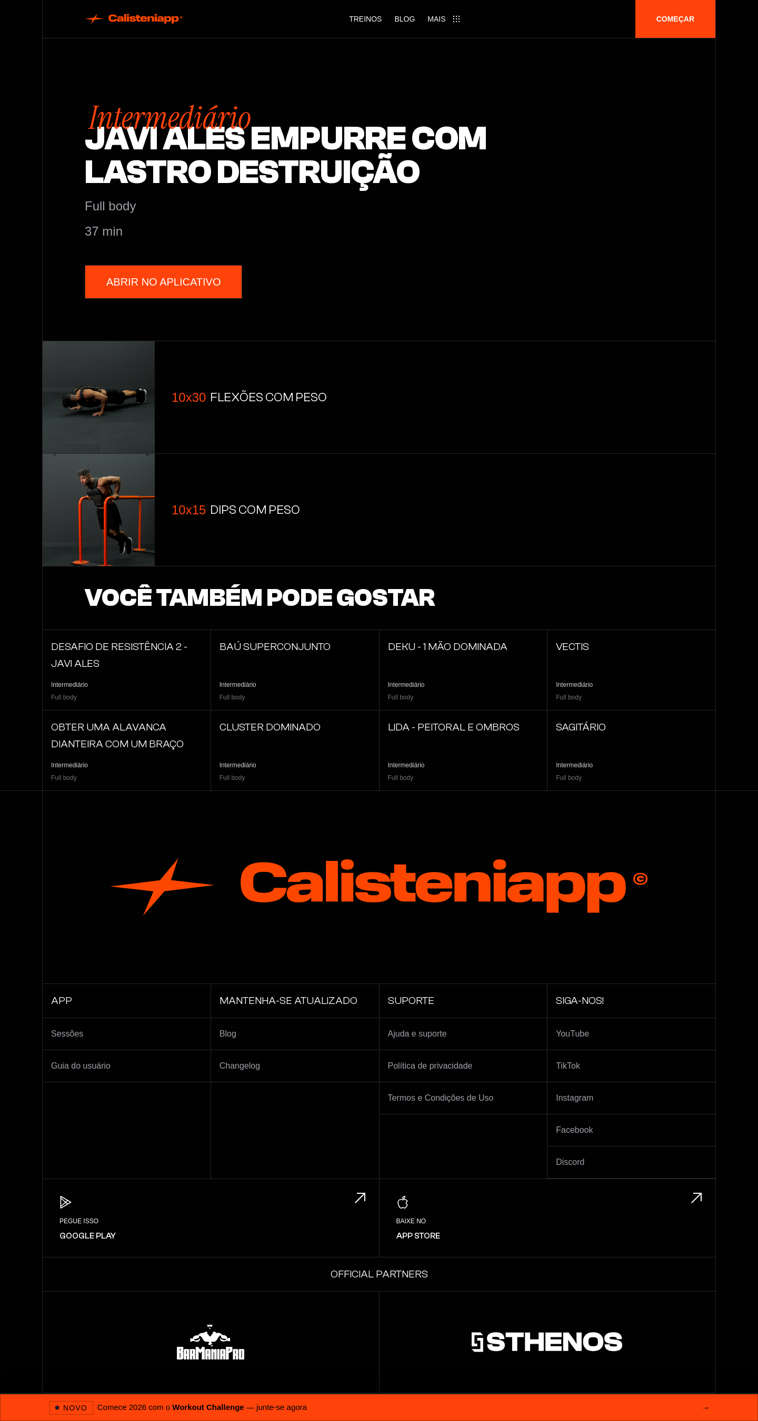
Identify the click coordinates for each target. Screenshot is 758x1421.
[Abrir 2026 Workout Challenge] (379, 1407)
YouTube (572, 1033)
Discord (570, 1162)
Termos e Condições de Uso (441, 1097)
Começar (675, 19)
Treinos (365, 19)
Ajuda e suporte (417, 1033)
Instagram (574, 1097)
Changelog (240, 1065)
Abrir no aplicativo (163, 282)
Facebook (574, 1129)
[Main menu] (443, 19)
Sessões (67, 1033)
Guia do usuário (81, 1065)
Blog (404, 19)
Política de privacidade (430, 1065)
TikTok (568, 1065)
